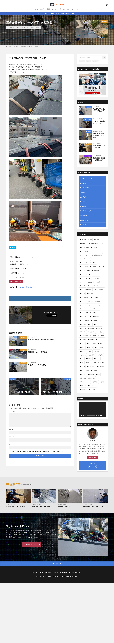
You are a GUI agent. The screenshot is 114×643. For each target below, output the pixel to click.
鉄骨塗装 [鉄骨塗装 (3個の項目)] (83, 374)
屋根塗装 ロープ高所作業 (37, 352)
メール (11, 436)
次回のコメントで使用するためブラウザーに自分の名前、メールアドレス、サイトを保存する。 (37, 451)
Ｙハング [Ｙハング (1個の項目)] (92, 389)
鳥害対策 (83, 225)
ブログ (42, 9)
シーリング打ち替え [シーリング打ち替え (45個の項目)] (86, 289)
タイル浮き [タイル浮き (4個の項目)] (95, 297)
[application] (92, 409)
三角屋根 (32, 27)
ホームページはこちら (15, 281)
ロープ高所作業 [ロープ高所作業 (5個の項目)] (85, 320)
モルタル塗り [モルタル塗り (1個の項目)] (84, 312)
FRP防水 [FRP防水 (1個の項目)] (97, 239)
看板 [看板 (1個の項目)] (82, 362)
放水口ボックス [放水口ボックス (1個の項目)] (92, 343)
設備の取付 (89, 156)
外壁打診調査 (95, 60)
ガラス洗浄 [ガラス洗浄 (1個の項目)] (84, 274)
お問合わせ (62, 9)
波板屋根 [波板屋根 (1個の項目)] (90, 347)
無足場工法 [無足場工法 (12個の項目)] (92, 355)
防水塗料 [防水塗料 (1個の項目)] (91, 374)
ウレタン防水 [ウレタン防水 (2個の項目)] (84, 262)
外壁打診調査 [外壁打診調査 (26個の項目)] (84, 335)
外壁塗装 (37, 27)
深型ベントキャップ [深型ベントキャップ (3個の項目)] (86, 351)
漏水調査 (83, 206)
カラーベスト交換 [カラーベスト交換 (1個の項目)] (85, 270)
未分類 (83, 201)
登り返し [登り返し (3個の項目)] (97, 358)
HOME (36, 9)
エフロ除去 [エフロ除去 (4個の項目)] (94, 266)
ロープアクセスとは (87, 178)
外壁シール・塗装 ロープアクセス (94, 506)
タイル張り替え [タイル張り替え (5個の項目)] (85, 297)
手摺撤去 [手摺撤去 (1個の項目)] (91, 339)
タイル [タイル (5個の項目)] (83, 293)
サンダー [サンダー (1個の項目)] (83, 285)
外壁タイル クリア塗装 (37, 365)
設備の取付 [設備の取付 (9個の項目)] (101, 366)
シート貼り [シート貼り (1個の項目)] (92, 285)
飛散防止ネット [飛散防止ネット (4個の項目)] (85, 382)
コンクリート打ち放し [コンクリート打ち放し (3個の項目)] (86, 282)
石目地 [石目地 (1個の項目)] (83, 366)
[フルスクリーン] (104, 416)
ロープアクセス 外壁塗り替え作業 (41, 339)
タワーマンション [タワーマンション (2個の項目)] (85, 301)
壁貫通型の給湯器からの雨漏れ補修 (99, 159)
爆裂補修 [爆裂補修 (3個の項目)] (89, 358)
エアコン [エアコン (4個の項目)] (94, 262)
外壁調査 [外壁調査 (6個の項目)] (83, 339)
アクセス (54, 9)
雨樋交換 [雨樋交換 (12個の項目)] (83, 378)
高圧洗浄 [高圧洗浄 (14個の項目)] (95, 382)
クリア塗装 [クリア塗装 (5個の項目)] (96, 278)
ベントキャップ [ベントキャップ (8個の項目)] (85, 309)
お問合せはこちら (31, 544)
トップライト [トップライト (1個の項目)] (97, 301)
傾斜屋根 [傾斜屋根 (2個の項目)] (83, 324)
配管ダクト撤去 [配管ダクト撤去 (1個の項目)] (85, 370)
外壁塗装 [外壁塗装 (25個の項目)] (101, 332)
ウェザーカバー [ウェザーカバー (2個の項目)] (85, 259)
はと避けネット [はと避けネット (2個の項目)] (85, 247)
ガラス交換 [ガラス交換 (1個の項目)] (96, 270)
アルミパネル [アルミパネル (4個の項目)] (84, 251)
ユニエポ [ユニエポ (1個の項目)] (94, 312)
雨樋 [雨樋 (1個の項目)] (98, 374)
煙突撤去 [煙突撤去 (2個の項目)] (101, 355)
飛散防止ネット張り (64, 506)
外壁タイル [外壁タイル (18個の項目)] (92, 332)
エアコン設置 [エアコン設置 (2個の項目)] (84, 266)
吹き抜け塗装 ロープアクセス (99, 146)
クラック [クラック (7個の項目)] (92, 274)
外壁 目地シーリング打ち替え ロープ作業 (99, 135)
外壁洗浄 (83, 192)
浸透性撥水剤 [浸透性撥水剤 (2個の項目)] (99, 347)
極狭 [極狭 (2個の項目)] (101, 343)
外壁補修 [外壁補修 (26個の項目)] (102, 335)
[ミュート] (101, 416)
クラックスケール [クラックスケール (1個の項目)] (85, 278)
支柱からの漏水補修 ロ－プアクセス (99, 122)
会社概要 (47, 9)
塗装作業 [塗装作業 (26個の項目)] (99, 328)
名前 (11, 429)
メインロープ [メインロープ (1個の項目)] (96, 309)
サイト (11, 444)
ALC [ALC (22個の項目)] (91, 239)
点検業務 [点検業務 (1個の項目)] (83, 355)
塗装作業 (20, 27)
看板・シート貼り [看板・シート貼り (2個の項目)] (91, 362)
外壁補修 (89, 107)
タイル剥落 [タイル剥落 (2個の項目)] (91, 293)
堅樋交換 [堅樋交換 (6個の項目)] (83, 328)
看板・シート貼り (86, 211)
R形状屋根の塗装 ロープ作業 (41, 506)
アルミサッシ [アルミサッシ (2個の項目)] (96, 247)
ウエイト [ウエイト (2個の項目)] (95, 259)
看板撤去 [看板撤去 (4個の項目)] (102, 362)
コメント (12, 411)
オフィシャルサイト (72, 9)
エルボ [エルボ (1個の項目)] (102, 266)
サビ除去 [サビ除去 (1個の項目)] (98, 282)
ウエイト (27, 27)
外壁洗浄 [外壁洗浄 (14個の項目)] (94, 335)
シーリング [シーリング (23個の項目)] (101, 285)
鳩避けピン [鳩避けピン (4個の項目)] (84, 389)
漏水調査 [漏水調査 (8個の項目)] (97, 351)
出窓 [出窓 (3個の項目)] (90, 324)
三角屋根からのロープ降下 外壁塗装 (30, 46)
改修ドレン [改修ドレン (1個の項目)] (100, 339)
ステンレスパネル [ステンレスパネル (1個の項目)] (99, 289)
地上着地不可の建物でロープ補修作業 (99, 110)
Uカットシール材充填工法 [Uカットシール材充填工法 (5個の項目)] (96, 243)
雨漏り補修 (82, 60)
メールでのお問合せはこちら (26, 287)
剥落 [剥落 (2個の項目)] (96, 324)
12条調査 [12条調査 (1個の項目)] (83, 239)
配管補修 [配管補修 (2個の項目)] (95, 370)
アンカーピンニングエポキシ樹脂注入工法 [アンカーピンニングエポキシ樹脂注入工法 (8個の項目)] (91, 255)
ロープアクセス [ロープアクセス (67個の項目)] (95, 316)
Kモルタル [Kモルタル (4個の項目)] (83, 243)
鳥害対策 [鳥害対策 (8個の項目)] (83, 385)
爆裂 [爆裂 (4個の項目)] (82, 358)
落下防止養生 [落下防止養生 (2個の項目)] (91, 366)
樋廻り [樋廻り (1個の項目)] (83, 347)
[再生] (81, 416)
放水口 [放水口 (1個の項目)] (83, 343)
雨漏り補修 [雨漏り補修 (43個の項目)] (92, 378)
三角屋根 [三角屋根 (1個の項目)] (95, 320)
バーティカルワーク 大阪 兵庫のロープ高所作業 (62, 576)
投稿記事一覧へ (92, 457)
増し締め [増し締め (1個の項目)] (83, 332)
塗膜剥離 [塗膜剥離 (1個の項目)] (91, 328)
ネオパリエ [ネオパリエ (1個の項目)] (84, 305)
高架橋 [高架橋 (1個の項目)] (102, 382)
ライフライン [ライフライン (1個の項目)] (84, 316)
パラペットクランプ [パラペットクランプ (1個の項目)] (95, 305)
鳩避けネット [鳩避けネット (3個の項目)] (92, 385)
